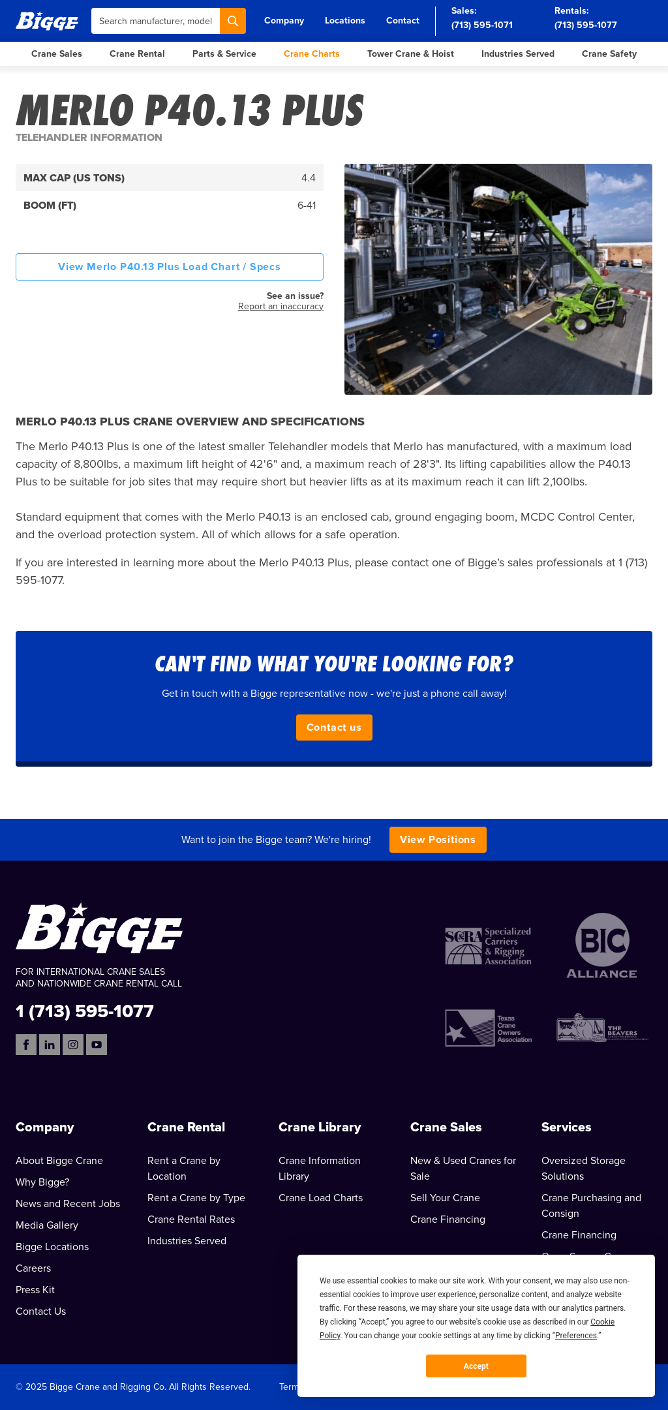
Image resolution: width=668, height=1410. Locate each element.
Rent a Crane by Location (183, 1168)
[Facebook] (26, 1044)
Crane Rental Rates (191, 1219)
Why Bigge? (42, 1182)
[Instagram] (73, 1044)
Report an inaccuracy (281, 306)
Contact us (334, 727)
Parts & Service (224, 53)
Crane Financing (447, 1219)
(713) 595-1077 (585, 25)
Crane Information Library (320, 1168)
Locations (345, 20)
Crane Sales (56, 53)
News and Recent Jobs (68, 1203)
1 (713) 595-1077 (85, 1010)
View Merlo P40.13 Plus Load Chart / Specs (169, 266)
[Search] (233, 21)
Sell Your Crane (445, 1197)
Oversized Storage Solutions (583, 1168)
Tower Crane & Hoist (410, 53)
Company (284, 20)
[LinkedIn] (49, 1044)
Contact (402, 20)
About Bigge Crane (59, 1160)
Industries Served (517, 53)
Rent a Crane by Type (196, 1197)
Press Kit (35, 1289)
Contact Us (41, 1311)
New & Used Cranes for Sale (463, 1168)
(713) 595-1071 (482, 25)
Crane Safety (609, 53)
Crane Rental (137, 53)
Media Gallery (47, 1225)
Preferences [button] (576, 1335)
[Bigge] (47, 20)
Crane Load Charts (321, 1197)
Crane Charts (312, 53)
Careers (33, 1268)
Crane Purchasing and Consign (591, 1205)
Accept (476, 1366)
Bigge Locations (52, 1246)
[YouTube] (96, 1044)
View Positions (438, 839)
